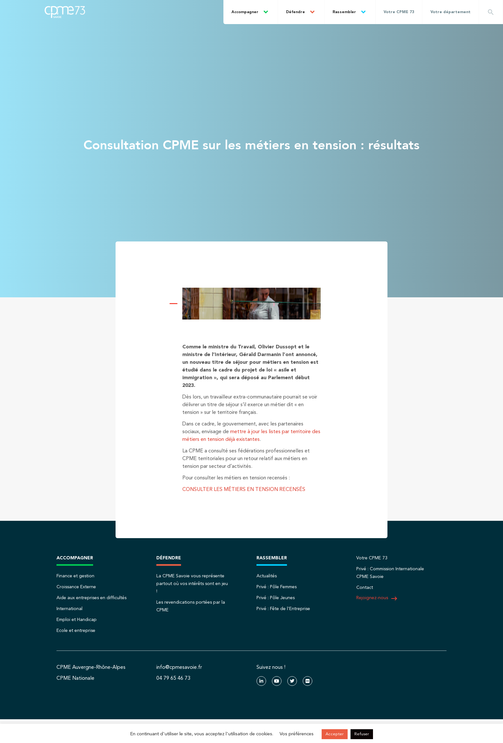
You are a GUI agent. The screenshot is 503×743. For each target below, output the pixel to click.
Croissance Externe (76, 587)
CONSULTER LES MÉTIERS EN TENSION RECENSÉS (243, 489)
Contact (364, 587)
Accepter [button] (334, 734)
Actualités (266, 576)
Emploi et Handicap (76, 619)
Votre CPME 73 (399, 12)
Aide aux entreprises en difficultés (91, 598)
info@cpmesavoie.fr (179, 667)
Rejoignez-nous (377, 598)
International (69, 609)
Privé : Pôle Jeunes (275, 598)
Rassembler (344, 12)
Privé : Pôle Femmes (276, 587)
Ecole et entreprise (75, 630)
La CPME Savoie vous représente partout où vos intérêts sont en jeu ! (192, 584)
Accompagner (244, 12)
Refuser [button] (361, 734)
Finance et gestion (75, 576)
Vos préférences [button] (297, 734)
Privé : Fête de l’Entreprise (283, 609)
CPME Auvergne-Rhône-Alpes (91, 667)
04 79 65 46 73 (173, 678)
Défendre (295, 12)
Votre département (450, 12)
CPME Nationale (75, 678)
